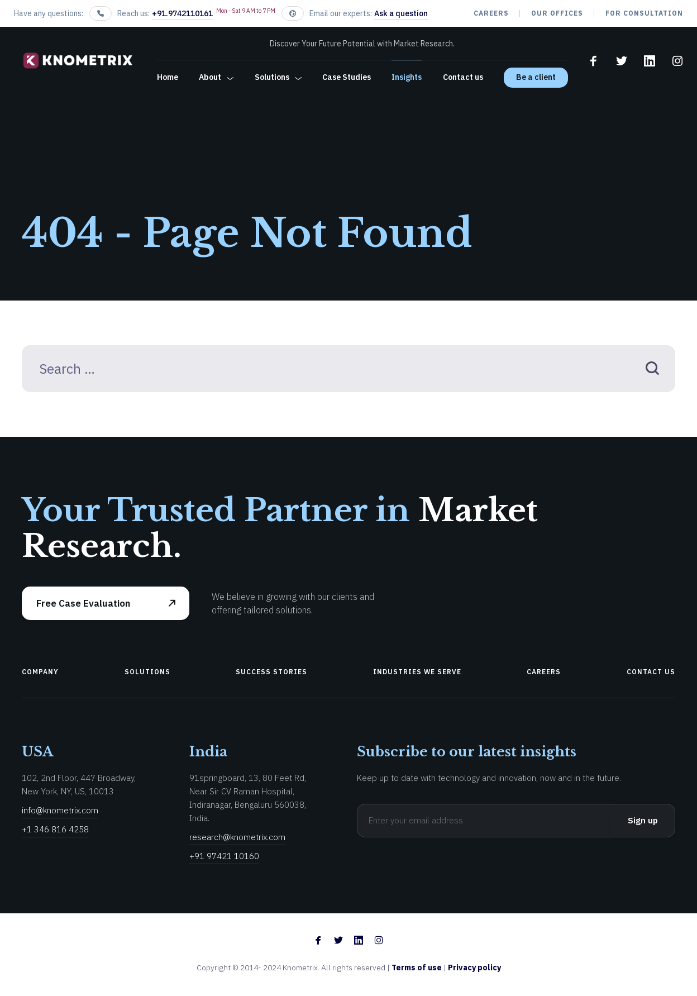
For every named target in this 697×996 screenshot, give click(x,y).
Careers (491, 13)
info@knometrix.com (60, 810)
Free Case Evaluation (83, 603)
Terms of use (417, 967)
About (210, 77)
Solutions (272, 77)
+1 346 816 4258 (55, 829)
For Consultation (644, 13)
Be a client (536, 77)
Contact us (463, 77)
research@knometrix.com (237, 837)
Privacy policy (474, 967)
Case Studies (346, 77)
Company (40, 672)
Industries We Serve (417, 672)
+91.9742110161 (182, 13)
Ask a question (401, 13)
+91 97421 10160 (224, 856)
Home (167, 77)
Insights (407, 77)
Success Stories (271, 672)
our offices (557, 13)
